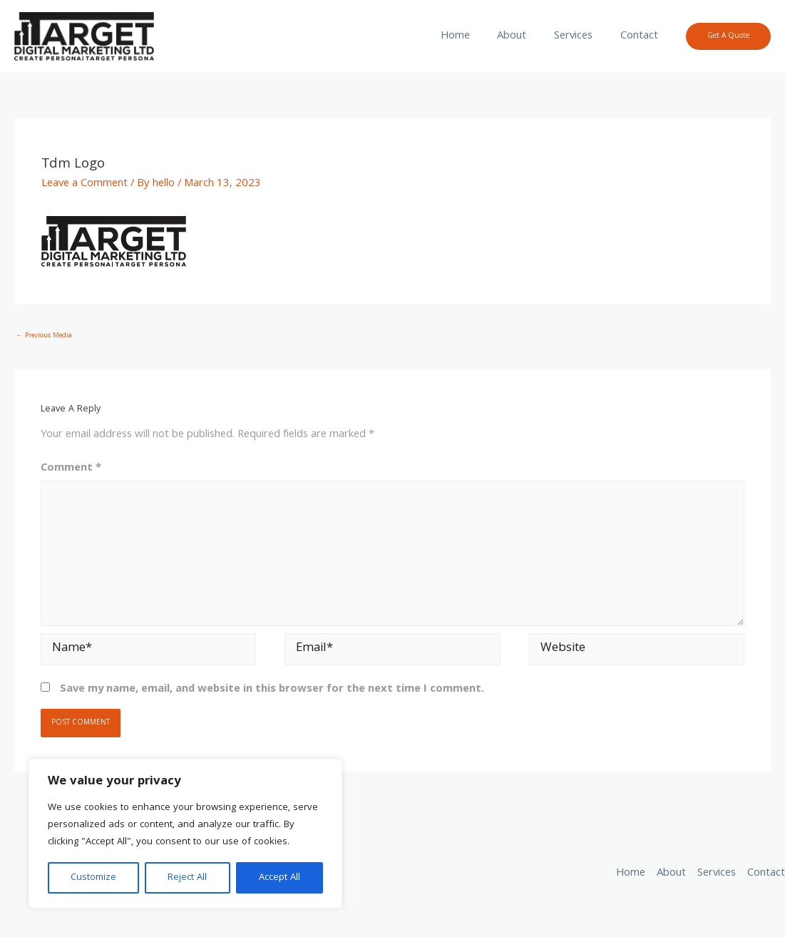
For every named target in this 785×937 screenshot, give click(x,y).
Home (471, 36)
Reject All (187, 878)
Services (580, 36)
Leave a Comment (84, 184)
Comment (71, 469)
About (523, 36)
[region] (185, 833)
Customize (93, 878)
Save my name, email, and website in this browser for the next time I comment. (272, 690)
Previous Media (44, 336)
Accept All (279, 878)
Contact (641, 36)
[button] (728, 37)
